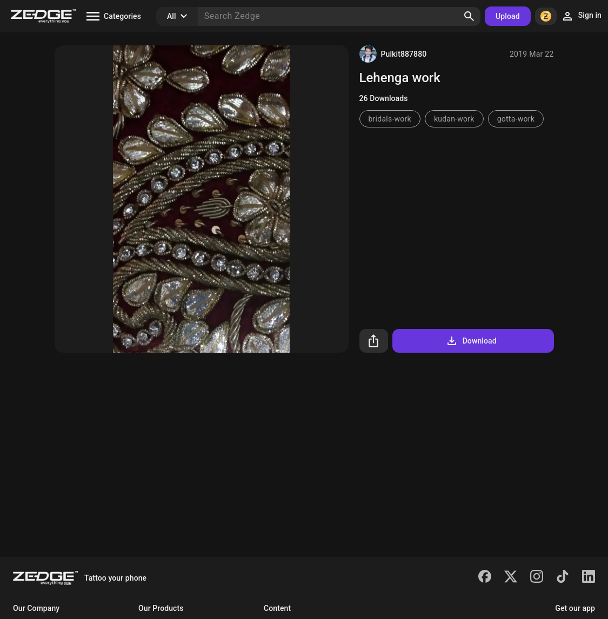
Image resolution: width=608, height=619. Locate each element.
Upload (508, 16)
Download (471, 340)
